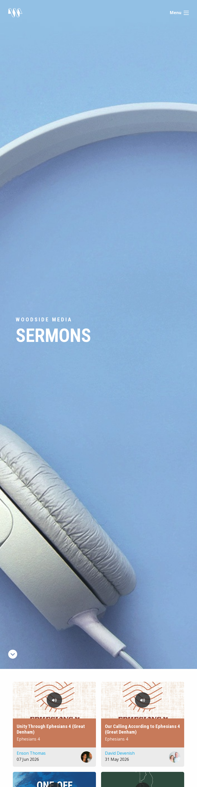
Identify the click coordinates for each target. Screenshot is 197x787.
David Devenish (120, 753)
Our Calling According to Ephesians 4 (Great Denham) (142, 729)
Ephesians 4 (28, 739)
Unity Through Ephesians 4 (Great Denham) (51, 729)
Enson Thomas (31, 753)
